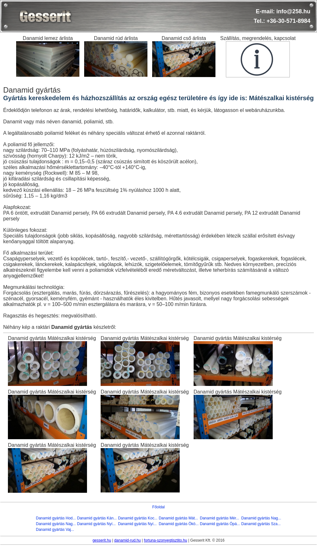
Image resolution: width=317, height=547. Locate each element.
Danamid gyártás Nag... (261, 518)
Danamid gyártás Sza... (261, 524)
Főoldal (158, 507)
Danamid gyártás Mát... (178, 518)
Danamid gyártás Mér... (219, 518)
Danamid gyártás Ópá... (220, 524)
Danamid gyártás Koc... (138, 518)
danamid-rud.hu (127, 540)
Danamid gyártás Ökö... (179, 524)
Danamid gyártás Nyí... (96, 524)
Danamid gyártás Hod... (56, 518)
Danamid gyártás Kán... (97, 518)
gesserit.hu (101, 540)
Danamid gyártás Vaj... (55, 529)
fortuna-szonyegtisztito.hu (165, 540)
